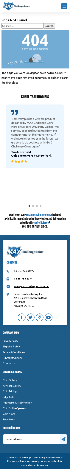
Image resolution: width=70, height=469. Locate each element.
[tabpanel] (35, 136)
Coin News (9, 414)
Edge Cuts (8, 397)
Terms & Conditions (14, 352)
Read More (9, 419)
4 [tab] (41, 206)
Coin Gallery (10, 380)
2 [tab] (33, 206)
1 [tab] (29, 206)
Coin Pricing (9, 391)
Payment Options (13, 357)
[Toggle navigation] (64, 6)
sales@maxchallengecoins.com (31, 286)
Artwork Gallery (12, 385)
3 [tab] (37, 206)
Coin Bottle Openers (15, 408)
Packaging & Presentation (17, 402)
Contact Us (9, 363)
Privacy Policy (10, 341)
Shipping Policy (11, 346)
